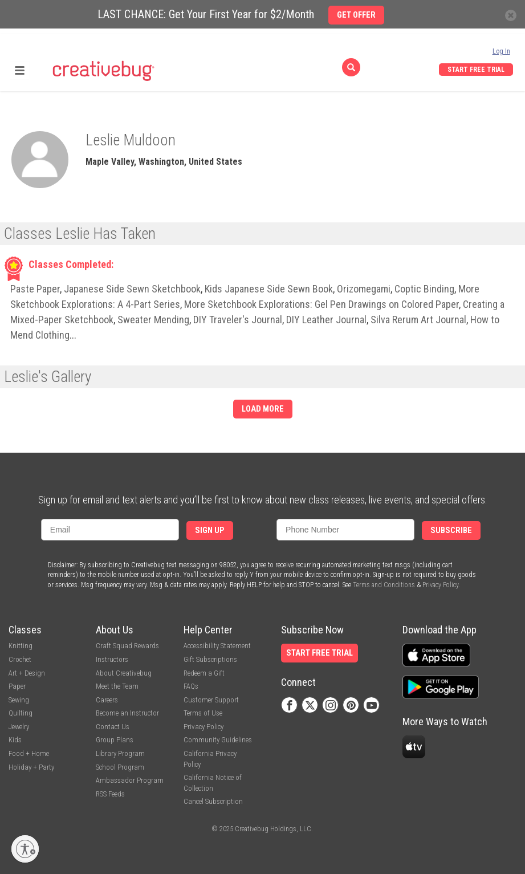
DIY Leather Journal (326, 320)
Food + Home (29, 753)
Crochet (20, 659)
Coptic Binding (424, 289)
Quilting (20, 713)
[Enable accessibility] (25, 849)
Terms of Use (203, 713)
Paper (17, 686)
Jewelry (19, 726)
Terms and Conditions (384, 585)
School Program (120, 767)
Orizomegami (363, 289)
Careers (107, 700)
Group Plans (114, 739)
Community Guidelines (218, 739)
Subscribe (451, 530)
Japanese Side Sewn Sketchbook (132, 289)
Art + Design (27, 673)
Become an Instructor (127, 713)
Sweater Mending (153, 320)
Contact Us (112, 726)
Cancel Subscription (213, 801)
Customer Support (211, 700)
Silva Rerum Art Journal (418, 320)
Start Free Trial (475, 70)
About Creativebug (124, 673)
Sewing (19, 700)
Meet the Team (117, 686)
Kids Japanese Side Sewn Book (269, 289)
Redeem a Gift (204, 673)
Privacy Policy (440, 585)
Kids (15, 739)
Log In (501, 51)
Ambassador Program (130, 780)
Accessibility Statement (217, 645)
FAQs (191, 686)
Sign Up (210, 530)
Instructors (112, 659)
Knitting (20, 645)
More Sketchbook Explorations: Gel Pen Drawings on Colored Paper (321, 304)
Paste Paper (35, 289)
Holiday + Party (31, 767)
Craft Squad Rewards (127, 645)
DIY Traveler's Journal (237, 320)
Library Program (120, 753)
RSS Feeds (110, 794)
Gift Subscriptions (210, 659)
